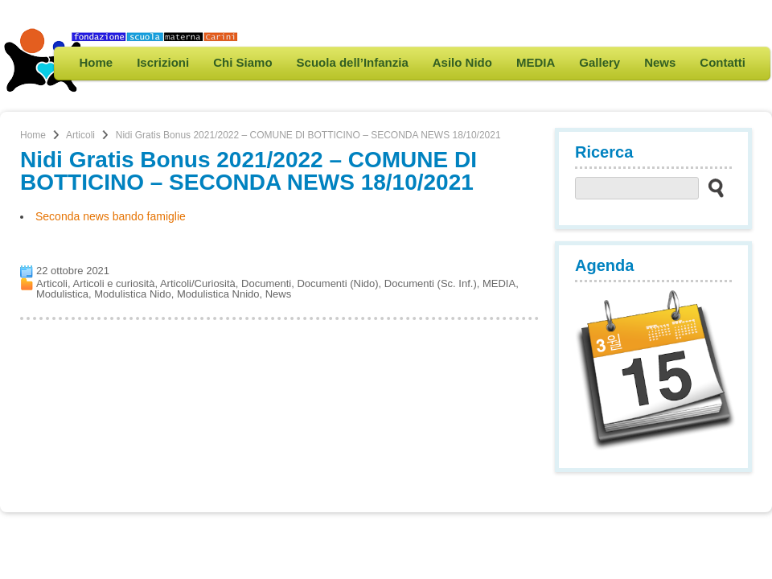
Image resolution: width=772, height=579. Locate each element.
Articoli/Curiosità (198, 283)
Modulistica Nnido (218, 294)
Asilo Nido (462, 62)
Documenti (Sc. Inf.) (430, 283)
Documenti (266, 283)
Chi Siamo (242, 62)
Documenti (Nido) (337, 283)
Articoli (80, 135)
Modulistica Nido (132, 294)
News (660, 62)
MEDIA (535, 62)
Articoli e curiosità (114, 283)
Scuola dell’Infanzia (353, 62)
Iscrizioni (163, 62)
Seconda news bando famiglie (110, 216)
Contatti (722, 62)
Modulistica (62, 294)
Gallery (599, 62)
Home (96, 62)
